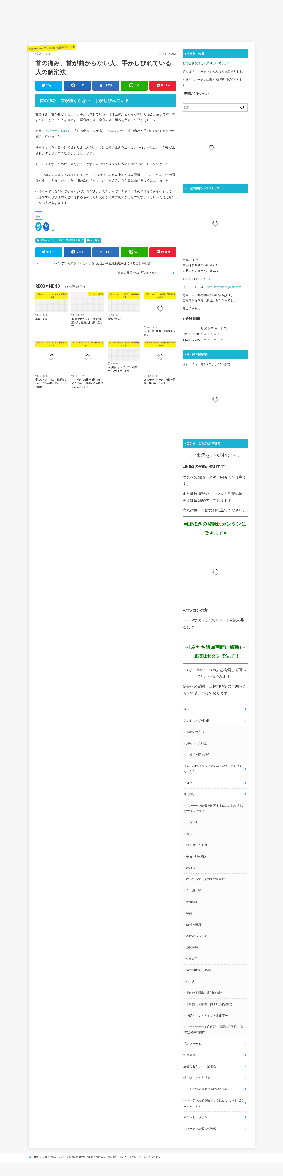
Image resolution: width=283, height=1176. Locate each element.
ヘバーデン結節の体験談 (199, 1124)
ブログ (187, 782)
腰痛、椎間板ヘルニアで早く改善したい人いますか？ (213, 768)
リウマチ (192, 821)
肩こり (190, 832)
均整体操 (189, 1052)
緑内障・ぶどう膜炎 (196, 1074)
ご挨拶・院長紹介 (198, 754)
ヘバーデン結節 (56, 132)
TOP (186, 709)
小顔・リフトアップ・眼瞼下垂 (207, 1013)
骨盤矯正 (192, 900)
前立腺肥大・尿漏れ (199, 968)
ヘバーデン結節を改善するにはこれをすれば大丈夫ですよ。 (213, 807)
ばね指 (190, 866)
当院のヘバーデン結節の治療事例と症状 (51, 48)
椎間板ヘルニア (196, 934)
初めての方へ (195, 731)
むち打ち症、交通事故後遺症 (205, 877)
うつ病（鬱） (195, 889)
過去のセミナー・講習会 (199, 1063)
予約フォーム (192, 1041)
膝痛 (189, 911)
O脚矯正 (191, 957)
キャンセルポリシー (196, 1113)
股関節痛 (192, 945)
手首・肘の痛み (196, 855)
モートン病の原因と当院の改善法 (205, 1085)
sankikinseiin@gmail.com (223, 287)
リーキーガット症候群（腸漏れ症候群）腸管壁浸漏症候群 (213, 1027)
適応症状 (189, 793)
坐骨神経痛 (193, 923)
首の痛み (95, 241)
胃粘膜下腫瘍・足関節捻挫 (204, 991)
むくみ (190, 979)
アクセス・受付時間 (196, 720)
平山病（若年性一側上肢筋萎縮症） (210, 1002)
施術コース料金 (196, 743)
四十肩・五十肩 (196, 843)
